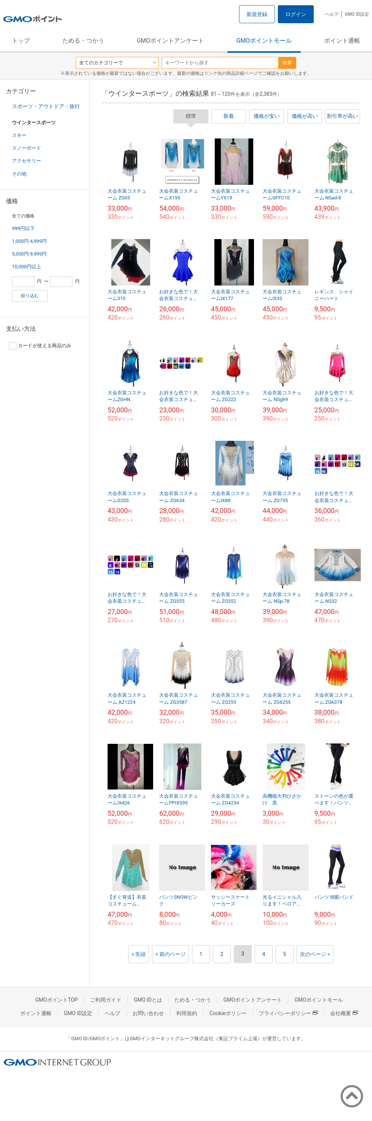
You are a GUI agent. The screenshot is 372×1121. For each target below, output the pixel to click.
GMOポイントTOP (56, 1000)
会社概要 (344, 1013)
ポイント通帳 (342, 40)
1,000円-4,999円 (29, 241)
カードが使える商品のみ (40, 345)
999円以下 (23, 228)
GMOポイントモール (264, 40)
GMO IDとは (148, 1000)
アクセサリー (26, 161)
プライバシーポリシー (288, 1013)
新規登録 (257, 14)
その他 (19, 174)
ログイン (295, 14)
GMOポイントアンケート (170, 40)
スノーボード (26, 148)
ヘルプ (331, 14)
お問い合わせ (148, 1013)
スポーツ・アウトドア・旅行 (46, 106)
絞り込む (30, 295)
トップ (21, 40)
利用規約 (186, 1013)
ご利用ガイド (105, 1000)
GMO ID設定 (357, 14)
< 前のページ (170, 954)
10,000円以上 (26, 266)
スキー (19, 135)
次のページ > (315, 954)
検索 (287, 62)
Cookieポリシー (228, 1013)
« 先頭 (138, 954)
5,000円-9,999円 (29, 254)
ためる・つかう (83, 40)
